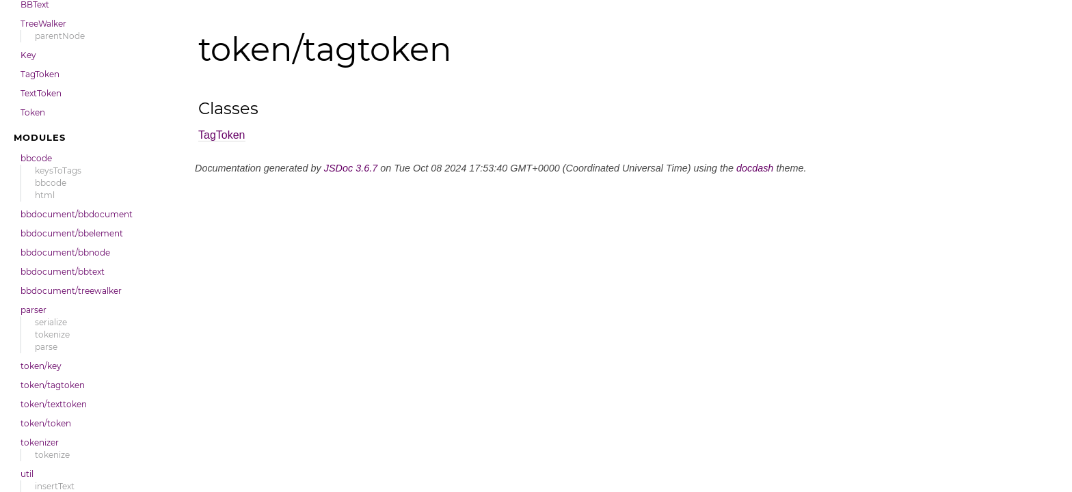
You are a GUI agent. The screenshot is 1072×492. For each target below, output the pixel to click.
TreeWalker (43, 23)
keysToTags (58, 170)
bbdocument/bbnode (65, 252)
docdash (754, 168)
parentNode (60, 36)
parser (33, 310)
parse (46, 347)
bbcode (36, 158)
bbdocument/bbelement (72, 233)
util (27, 474)
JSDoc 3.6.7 (350, 168)
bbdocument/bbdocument (77, 214)
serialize (51, 322)
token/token (46, 423)
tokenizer (40, 442)
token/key (41, 366)
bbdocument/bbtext (63, 271)
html (45, 195)
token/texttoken (54, 404)
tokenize (52, 334)
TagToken (40, 74)
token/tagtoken (53, 385)
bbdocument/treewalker (71, 291)
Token (33, 112)
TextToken (41, 93)
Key (28, 55)
